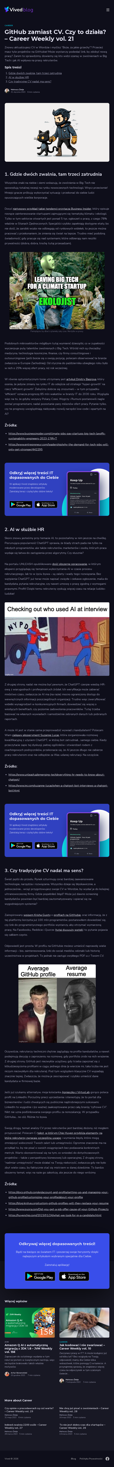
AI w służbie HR (19, 77)
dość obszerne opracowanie (69, 564)
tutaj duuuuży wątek (69, 930)
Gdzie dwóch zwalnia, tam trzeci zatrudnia (35, 73)
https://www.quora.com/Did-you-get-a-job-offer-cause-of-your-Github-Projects (59, 1209)
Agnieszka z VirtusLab (76, 1092)
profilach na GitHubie (67, 915)
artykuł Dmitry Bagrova (81, 379)
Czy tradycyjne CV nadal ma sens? (30, 81)
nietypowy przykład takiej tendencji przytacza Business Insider (52, 209)
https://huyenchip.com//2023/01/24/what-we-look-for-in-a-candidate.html (55, 1215)
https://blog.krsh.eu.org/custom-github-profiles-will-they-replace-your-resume (59, 1203)
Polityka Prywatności (91, 1458)
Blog (73, 1458)
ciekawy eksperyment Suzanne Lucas (35, 735)
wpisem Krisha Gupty (37, 915)
